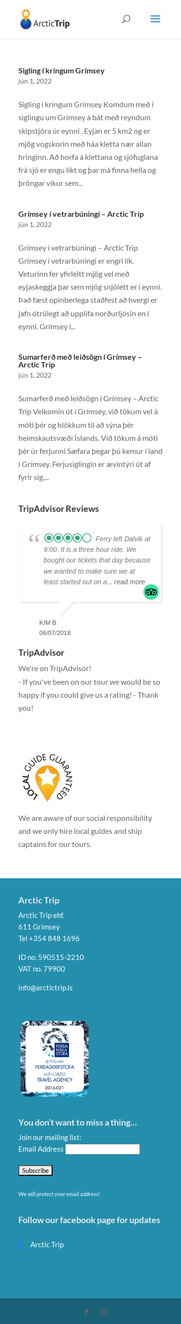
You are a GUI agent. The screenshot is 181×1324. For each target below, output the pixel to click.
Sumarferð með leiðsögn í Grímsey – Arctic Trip (80, 360)
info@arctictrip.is (45, 987)
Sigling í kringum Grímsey (61, 70)
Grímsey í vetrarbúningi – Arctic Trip (81, 213)
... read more (126, 582)
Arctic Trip (47, 1244)
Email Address (41, 1148)
